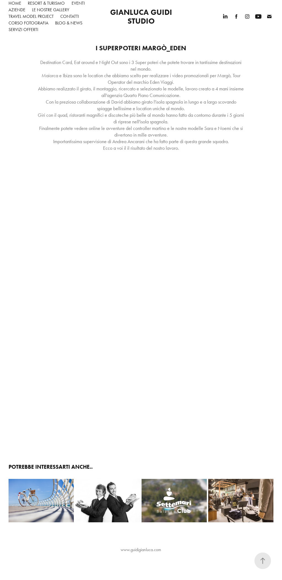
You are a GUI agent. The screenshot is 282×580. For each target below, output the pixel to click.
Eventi (78, 3)
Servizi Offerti (23, 29)
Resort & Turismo (46, 3)
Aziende (17, 9)
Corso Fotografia (28, 23)
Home (15, 3)
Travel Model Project (31, 16)
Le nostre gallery (50, 9)
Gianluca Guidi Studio (142, 16)
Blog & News (68, 23)
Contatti (69, 16)
